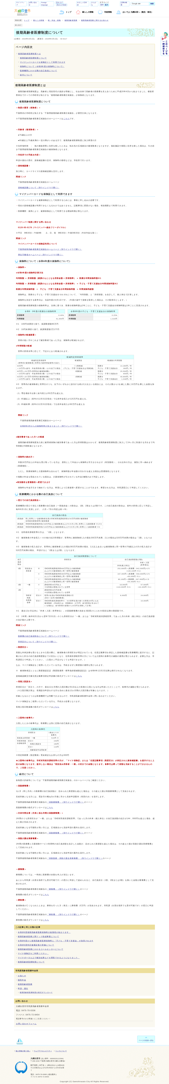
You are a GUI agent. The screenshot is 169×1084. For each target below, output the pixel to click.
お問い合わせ (33, 4)
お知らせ (22, 976)
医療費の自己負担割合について (44, 636)
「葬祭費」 (63, 914)
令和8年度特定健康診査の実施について (36, 945)
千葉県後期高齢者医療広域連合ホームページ (50, 249)
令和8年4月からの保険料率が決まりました (51, 426)
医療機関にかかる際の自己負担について (38, 71)
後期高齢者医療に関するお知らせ (95, 20)
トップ (26, 20)
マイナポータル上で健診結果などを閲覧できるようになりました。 (49, 958)
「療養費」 (63, 889)
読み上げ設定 (62, 5)
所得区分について (37, 642)
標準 (102, 5)
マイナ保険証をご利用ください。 (33, 953)
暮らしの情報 (38, 20)
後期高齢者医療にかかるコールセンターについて (40, 949)
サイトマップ (20, 4)
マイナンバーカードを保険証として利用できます (42, 62)
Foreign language (44, 4)
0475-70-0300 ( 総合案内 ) (46, 1074)
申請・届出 (23, 989)
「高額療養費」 (65, 802)
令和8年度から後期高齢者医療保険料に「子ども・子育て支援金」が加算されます (55, 941)
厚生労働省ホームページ (40, 255)
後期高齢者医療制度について (33, 58)
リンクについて (61, 1051)
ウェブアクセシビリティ (43, 1051)
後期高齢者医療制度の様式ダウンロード (36, 992)
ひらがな (93, 4)
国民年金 (22, 980)
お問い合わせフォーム (26, 1024)
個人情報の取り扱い (23, 1051)
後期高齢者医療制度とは (29, 54)
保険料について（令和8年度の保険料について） (42, 66)
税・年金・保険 (54, 20)
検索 (152, 4)
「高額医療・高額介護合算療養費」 (75, 858)
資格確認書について (38, 188)
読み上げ (59, 2)
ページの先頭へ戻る (146, 1040)
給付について (26, 75)
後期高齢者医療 (71, 20)
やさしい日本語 (82, 4)
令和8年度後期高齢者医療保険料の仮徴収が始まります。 (44, 932)
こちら (66, 119)
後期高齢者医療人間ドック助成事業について (38, 937)
